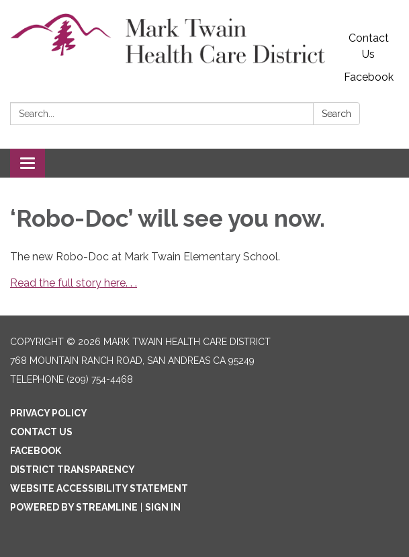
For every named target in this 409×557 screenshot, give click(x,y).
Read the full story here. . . (73, 282)
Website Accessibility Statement (99, 488)
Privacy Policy (48, 413)
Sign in (163, 507)
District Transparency (72, 469)
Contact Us (369, 46)
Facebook (369, 77)
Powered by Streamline (74, 507)
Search (336, 113)
